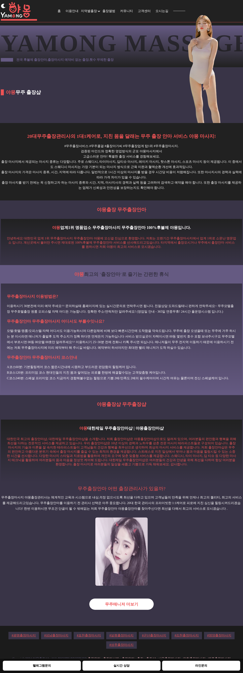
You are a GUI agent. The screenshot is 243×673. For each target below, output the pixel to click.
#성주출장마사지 (121, 645)
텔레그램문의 (42, 665)
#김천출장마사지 (187, 635)
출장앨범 (108, 11)
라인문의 (201, 665)
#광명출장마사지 (24, 635)
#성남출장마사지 (56, 635)
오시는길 (161, 11)
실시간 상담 (121, 665)
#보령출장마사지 (121, 635)
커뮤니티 (126, 11)
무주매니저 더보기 (121, 604)
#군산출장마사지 (154, 635)
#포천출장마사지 (89, 635)
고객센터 (144, 11)
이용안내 (72, 11)
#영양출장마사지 (219, 635)
